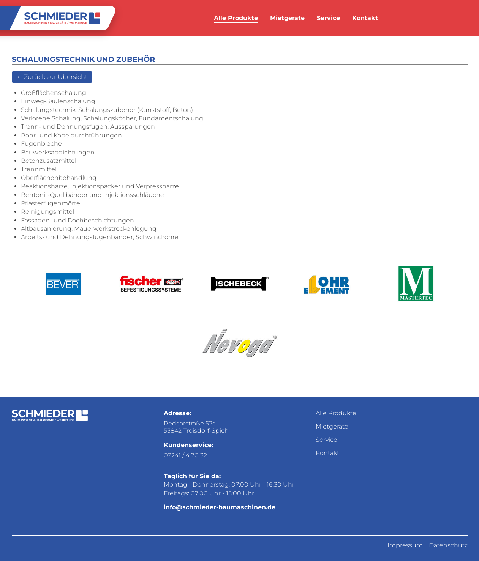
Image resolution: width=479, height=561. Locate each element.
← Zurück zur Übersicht (51, 76)
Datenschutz (448, 545)
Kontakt (365, 18)
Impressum (405, 545)
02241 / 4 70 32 (185, 455)
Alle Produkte (236, 18)
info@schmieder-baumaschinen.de (219, 507)
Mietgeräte (287, 18)
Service (328, 18)
